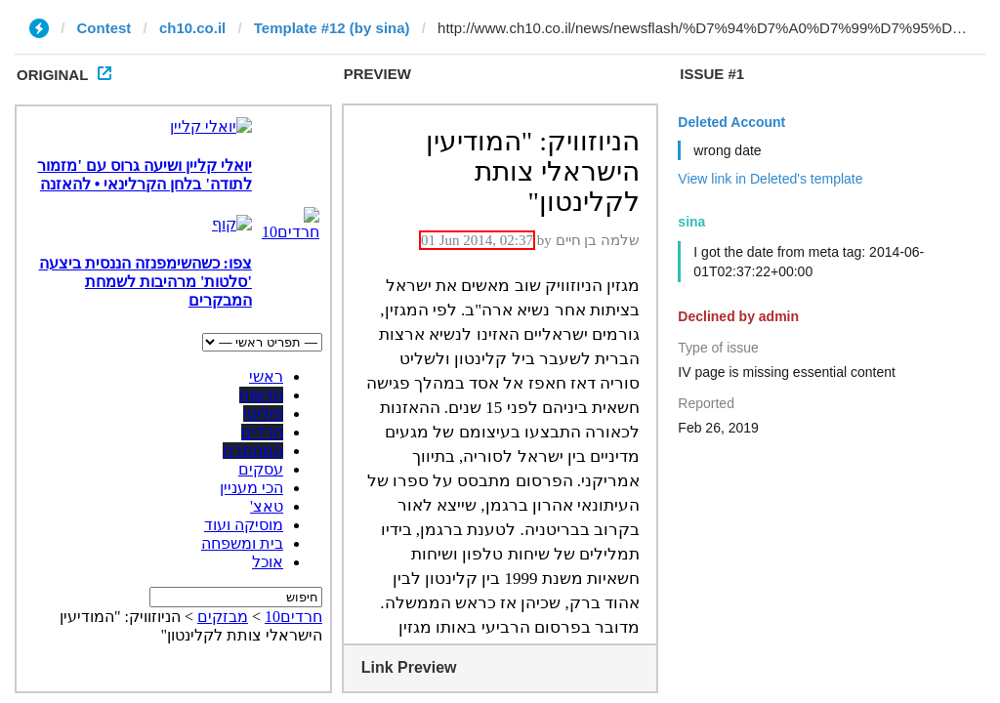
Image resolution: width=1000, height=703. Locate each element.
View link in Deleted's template (770, 178)
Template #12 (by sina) (332, 28)
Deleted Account (731, 122)
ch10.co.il (192, 28)
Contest (104, 28)
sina (691, 221)
